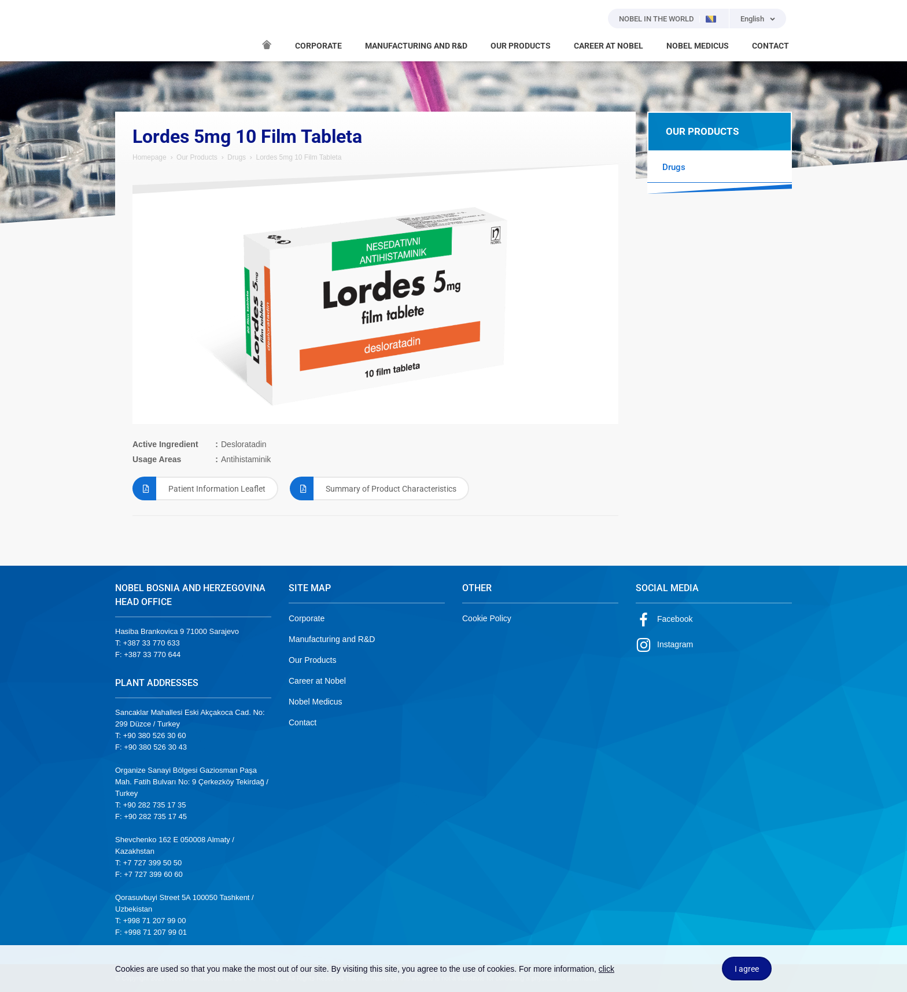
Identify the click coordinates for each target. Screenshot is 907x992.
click (606, 968)
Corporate (307, 618)
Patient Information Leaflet (199, 488)
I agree (747, 968)
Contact (302, 722)
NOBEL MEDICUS (697, 45)
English (752, 18)
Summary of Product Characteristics (373, 488)
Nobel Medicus (315, 701)
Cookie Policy (486, 618)
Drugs (236, 157)
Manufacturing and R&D (332, 639)
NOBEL (130, 31)
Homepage (149, 157)
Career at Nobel (317, 680)
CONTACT (770, 45)
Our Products (196, 157)
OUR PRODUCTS (521, 45)
